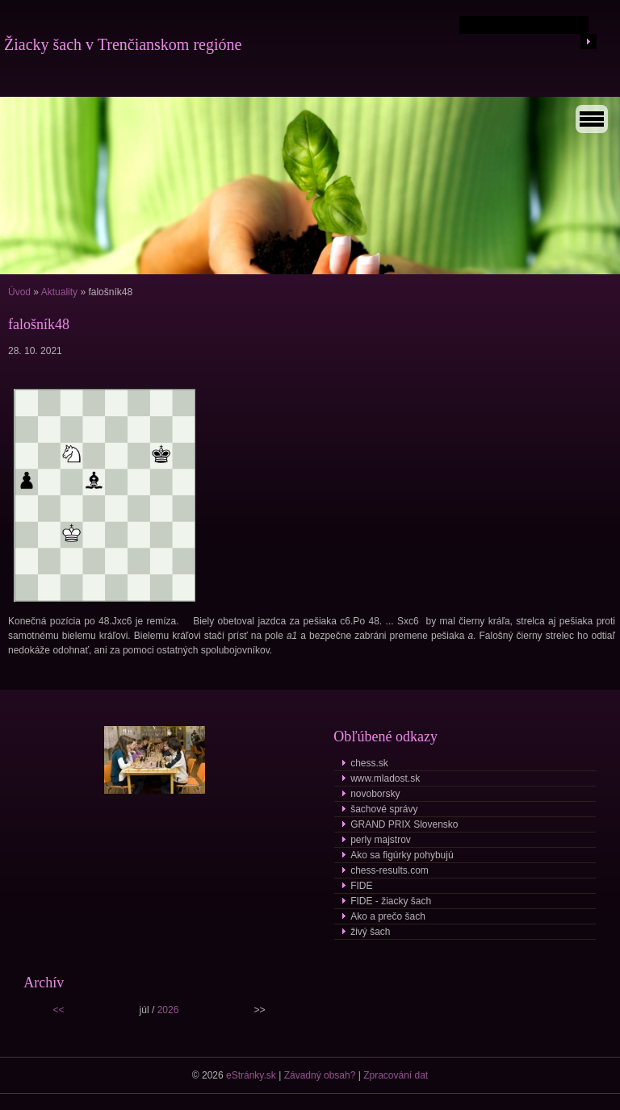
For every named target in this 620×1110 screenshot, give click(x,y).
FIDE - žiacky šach (390, 901)
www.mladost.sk (385, 778)
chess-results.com (389, 870)
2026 (168, 1010)
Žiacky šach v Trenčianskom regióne (122, 44)
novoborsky (375, 793)
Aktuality (59, 292)
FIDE (361, 885)
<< (59, 1010)
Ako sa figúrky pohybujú (401, 855)
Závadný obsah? (320, 1075)
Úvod (19, 292)
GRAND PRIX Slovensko (404, 824)
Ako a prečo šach (387, 916)
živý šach (370, 931)
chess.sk (369, 763)
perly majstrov (380, 839)
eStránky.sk (251, 1075)
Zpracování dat (395, 1075)
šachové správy (383, 809)
